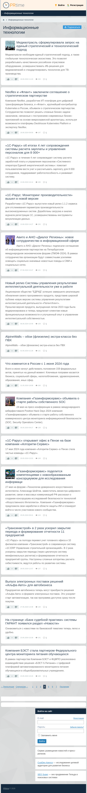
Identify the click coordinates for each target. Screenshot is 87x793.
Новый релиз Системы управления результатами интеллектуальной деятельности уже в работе (41, 284)
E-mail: (41, 718)
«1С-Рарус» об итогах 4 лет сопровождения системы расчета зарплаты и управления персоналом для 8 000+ (37, 149)
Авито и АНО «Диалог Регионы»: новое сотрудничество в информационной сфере (47, 238)
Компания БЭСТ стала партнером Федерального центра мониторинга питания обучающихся (41, 652)
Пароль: (41, 727)
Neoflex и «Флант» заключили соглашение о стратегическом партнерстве (37, 93)
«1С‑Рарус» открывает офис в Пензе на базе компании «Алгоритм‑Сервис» (38, 442)
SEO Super (43, 774)
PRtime (6, 789)
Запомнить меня (49, 735)
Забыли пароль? (77, 727)
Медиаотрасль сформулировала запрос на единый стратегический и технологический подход (47, 46)
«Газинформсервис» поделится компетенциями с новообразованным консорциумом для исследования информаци (38, 476)
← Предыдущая (7, 687)
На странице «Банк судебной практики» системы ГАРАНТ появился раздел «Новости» (41, 621)
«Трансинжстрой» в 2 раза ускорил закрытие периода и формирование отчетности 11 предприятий (38, 531)
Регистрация (78, 718)
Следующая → (22, 687)
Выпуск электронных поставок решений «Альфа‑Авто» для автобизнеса (34, 583)
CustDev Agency (45, 762)
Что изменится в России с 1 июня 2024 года (37, 363)
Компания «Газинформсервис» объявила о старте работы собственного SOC (47, 400)
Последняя (64, 687)
